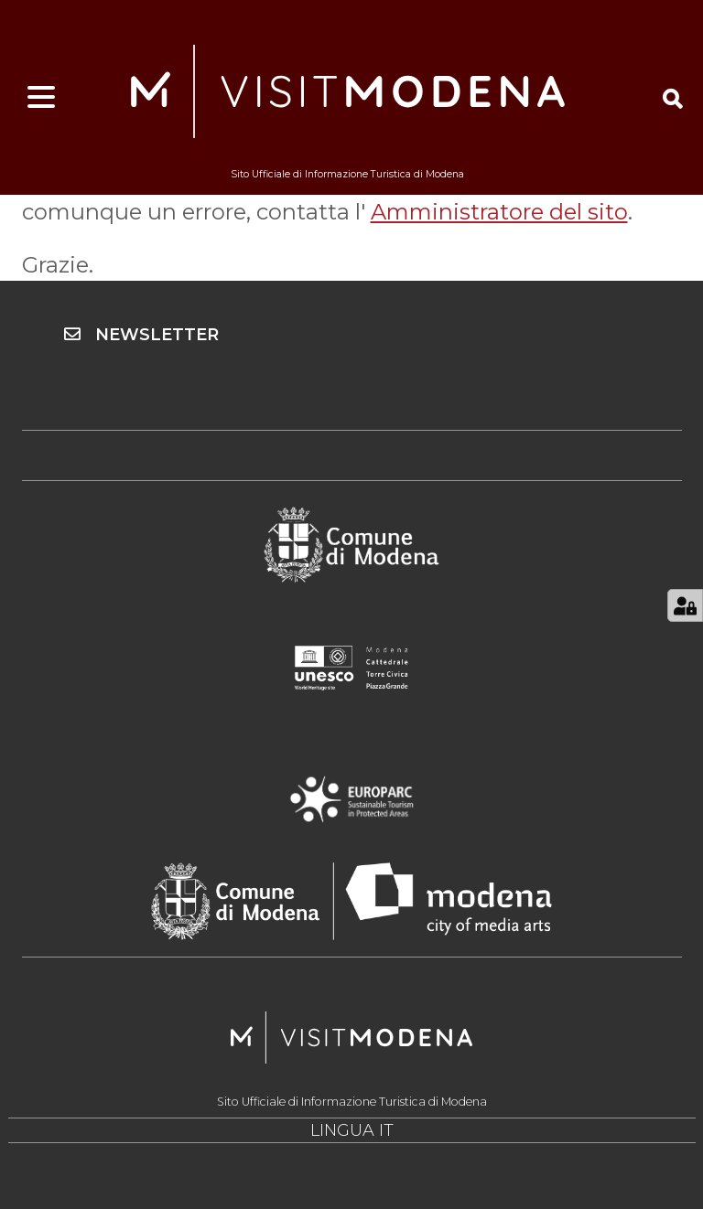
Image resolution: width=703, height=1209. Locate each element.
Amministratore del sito (499, 211)
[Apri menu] (41, 97)
